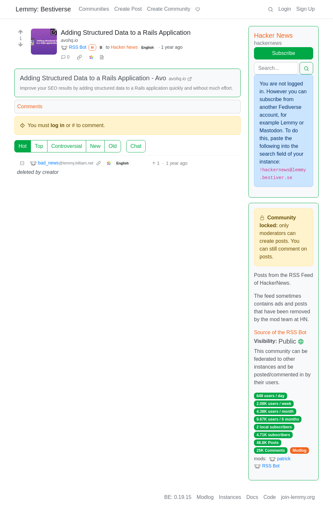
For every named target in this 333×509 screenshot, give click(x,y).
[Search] (276, 68)
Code (269, 497)
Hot (23, 146)
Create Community (168, 9)
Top (39, 146)
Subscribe (283, 53)
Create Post (127, 9)
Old (113, 146)
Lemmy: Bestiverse (43, 9)
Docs (252, 497)
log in (58, 125)
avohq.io (69, 40)
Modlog (300, 450)
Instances (230, 497)
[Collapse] (22, 163)
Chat (135, 146)
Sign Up (305, 9)
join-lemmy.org (298, 497)
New (95, 146)
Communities (94, 9)
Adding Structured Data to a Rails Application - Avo (93, 78)
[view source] (102, 57)
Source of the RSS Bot (280, 332)
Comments (29, 106)
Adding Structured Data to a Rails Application (126, 32)
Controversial (66, 146)
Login (284, 9)
